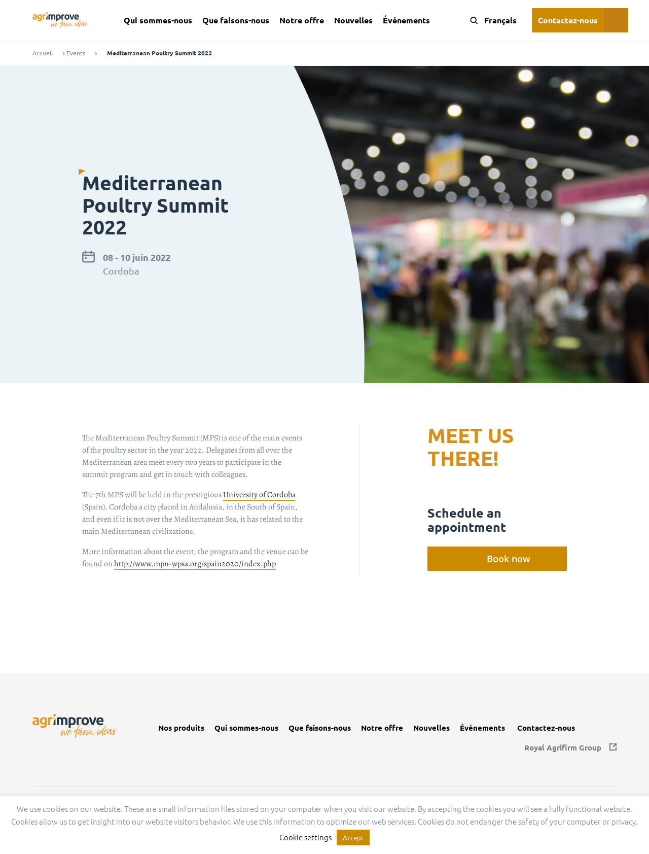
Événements (406, 20)
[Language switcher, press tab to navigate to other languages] (499, 20)
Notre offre (301, 20)
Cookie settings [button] (305, 837)
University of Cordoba (259, 494)
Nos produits (181, 728)
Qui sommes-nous (158, 20)
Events (75, 53)
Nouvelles (353, 20)
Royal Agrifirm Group (562, 748)
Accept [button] (353, 837)
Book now (508, 559)
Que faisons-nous (235, 20)
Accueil (42, 53)
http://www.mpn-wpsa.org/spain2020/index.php (195, 563)
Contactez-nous (568, 20)
